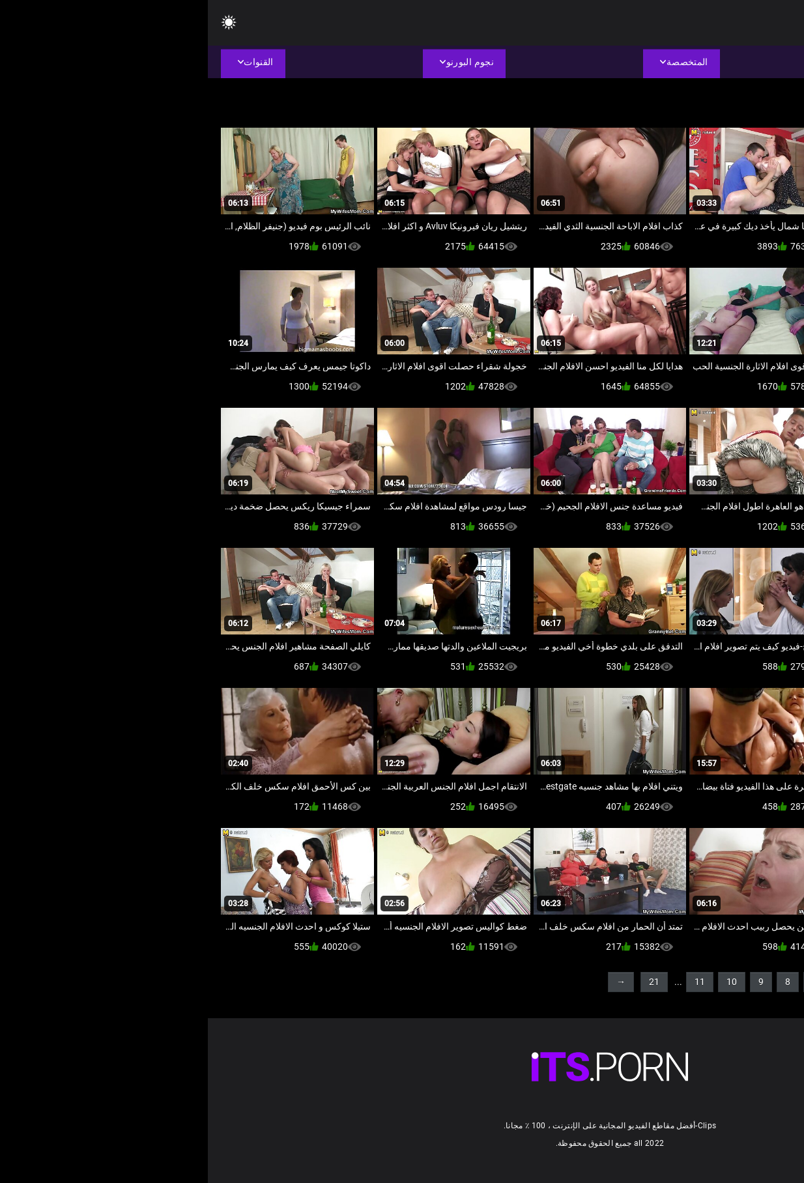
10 (524, 981)
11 (492, 981)
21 (446, 981)
